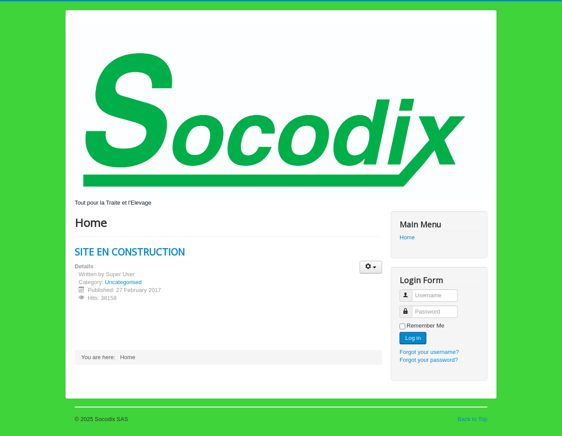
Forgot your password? (429, 360)
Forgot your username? (429, 352)
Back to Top (472, 419)
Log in (413, 338)
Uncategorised (123, 282)
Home (407, 237)
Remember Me (425, 325)
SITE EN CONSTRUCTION (130, 251)
